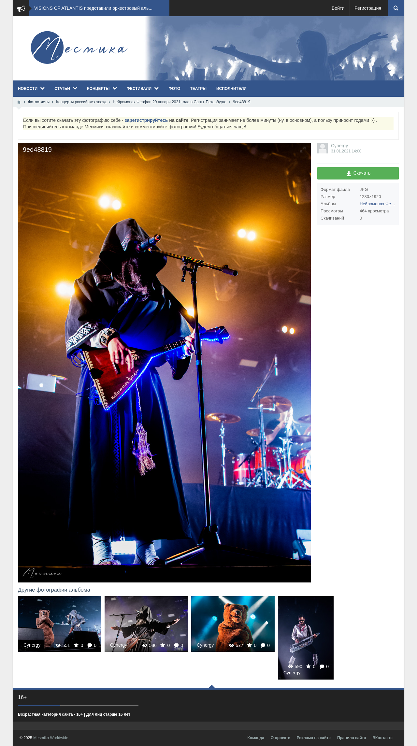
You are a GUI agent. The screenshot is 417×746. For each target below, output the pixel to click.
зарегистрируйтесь (146, 120)
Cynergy (339, 145)
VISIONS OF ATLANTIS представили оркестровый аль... (93, 8)
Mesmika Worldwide (50, 738)
